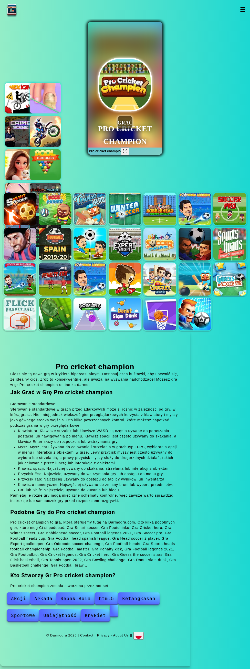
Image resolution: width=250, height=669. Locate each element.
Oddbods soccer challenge (159, 244)
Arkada (43, 598)
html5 (106, 598)
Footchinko (55, 209)
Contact (86, 635)
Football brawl (195, 314)
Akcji (18, 598)
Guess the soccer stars (229, 279)
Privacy (103, 635)
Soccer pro (229, 209)
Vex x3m (20, 98)
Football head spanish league (55, 244)
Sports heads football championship (229, 244)
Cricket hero (90, 209)
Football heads (195, 244)
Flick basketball (20, 314)
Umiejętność (60, 615)
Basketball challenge (159, 314)
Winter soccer (125, 209)
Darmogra (28, 9)
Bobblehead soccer (159, 209)
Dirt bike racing (45, 131)
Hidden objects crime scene (20, 131)
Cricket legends (159, 279)
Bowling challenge (90, 314)
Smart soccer (20, 209)
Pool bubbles (45, 164)
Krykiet (95, 615)
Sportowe (23, 615)
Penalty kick (55, 279)
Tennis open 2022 (55, 314)
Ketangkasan (138, 598)
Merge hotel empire (20, 164)
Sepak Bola (75, 598)
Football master (20, 279)
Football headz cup (20, 244)
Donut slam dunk (125, 314)
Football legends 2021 (195, 209)
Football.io (125, 279)
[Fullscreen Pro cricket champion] (125, 151)
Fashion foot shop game (45, 98)
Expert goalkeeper (125, 244)
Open (242, 10)
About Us (121, 635)
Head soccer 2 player (90, 244)
